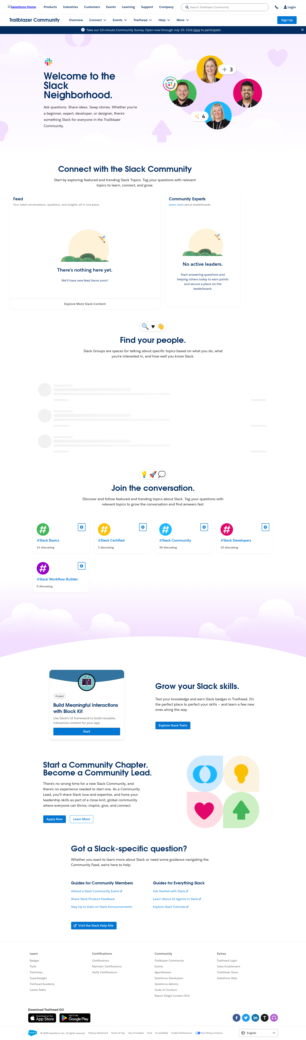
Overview (76, 20)
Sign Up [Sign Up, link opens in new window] (287, 20)
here (196, 30)
